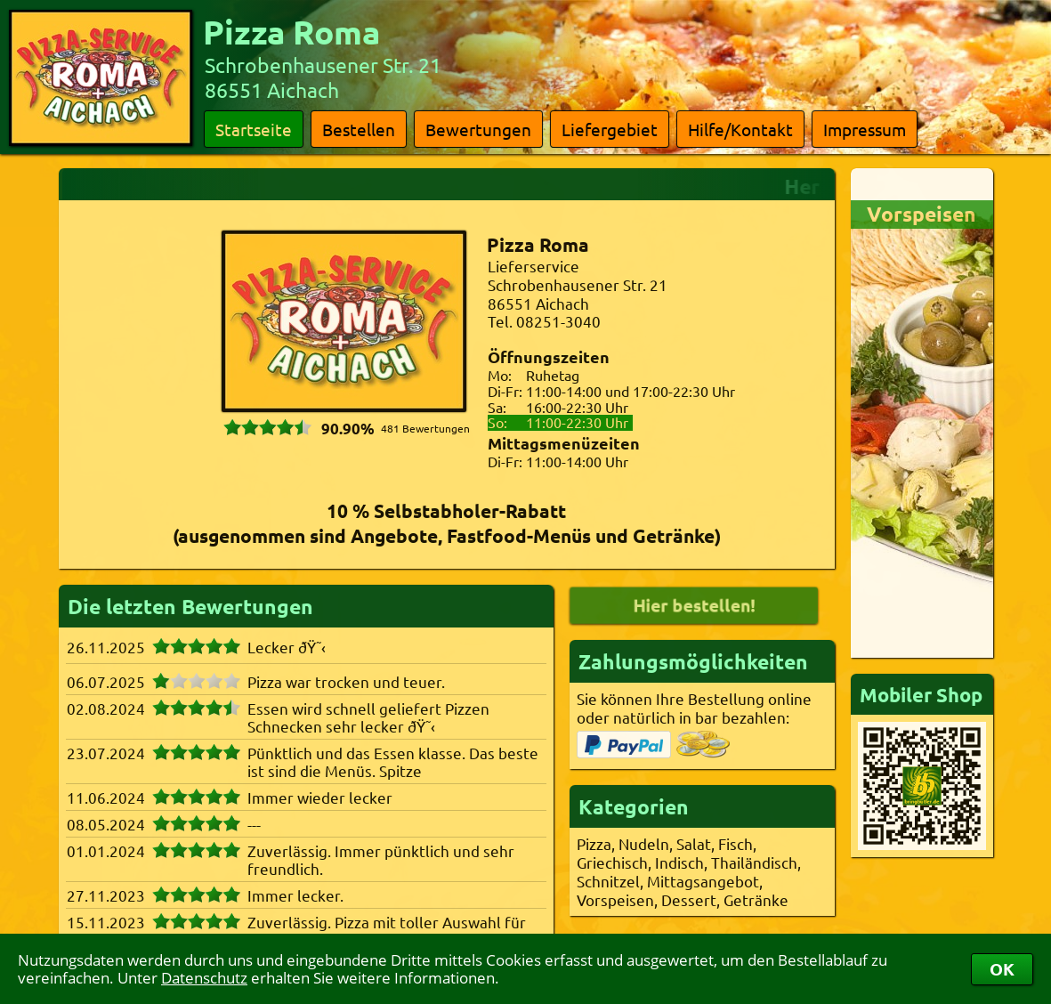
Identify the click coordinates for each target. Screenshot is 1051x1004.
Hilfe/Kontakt (740, 129)
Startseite (253, 129)
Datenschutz (204, 978)
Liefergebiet (610, 129)
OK (1002, 969)
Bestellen (358, 129)
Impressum (864, 129)
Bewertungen (478, 129)
